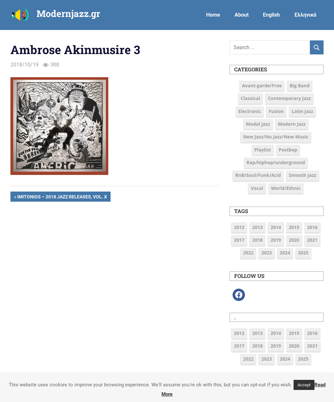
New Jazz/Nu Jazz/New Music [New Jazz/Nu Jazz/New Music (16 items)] (276, 137)
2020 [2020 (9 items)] (294, 240)
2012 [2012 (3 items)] (239, 227)
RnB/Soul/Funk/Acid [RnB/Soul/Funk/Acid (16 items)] (258, 175)
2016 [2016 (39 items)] (312, 227)
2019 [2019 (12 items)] (275, 240)
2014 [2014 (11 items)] (275, 227)
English (271, 15)
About (242, 15)
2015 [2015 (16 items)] (294, 227)
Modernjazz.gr (68, 13)
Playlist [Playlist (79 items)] (262, 150)
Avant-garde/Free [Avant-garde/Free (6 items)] (262, 85)
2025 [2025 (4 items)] (303, 253)
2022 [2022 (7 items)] (248, 253)
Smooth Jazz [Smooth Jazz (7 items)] (302, 175)
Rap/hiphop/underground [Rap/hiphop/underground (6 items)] (276, 162)
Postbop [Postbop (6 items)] (288, 150)
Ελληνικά (305, 15)
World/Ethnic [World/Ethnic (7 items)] (286, 188)
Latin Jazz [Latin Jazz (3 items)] (302, 111)
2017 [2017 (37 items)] (239, 240)
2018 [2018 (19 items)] (257, 240)
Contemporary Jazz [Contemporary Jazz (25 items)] (289, 98)
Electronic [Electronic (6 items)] (249, 111)
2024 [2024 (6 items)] (285, 253)
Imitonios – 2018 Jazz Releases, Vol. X (62, 197)
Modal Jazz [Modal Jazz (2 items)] (258, 124)
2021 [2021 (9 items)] (312, 240)
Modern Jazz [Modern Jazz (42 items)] (292, 124)
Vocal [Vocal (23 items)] (257, 188)
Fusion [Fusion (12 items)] (276, 111)
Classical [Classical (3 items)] (250, 98)
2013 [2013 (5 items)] (257, 227)
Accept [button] (304, 384)
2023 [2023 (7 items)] (266, 253)
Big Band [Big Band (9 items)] (300, 85)
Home (213, 15)
